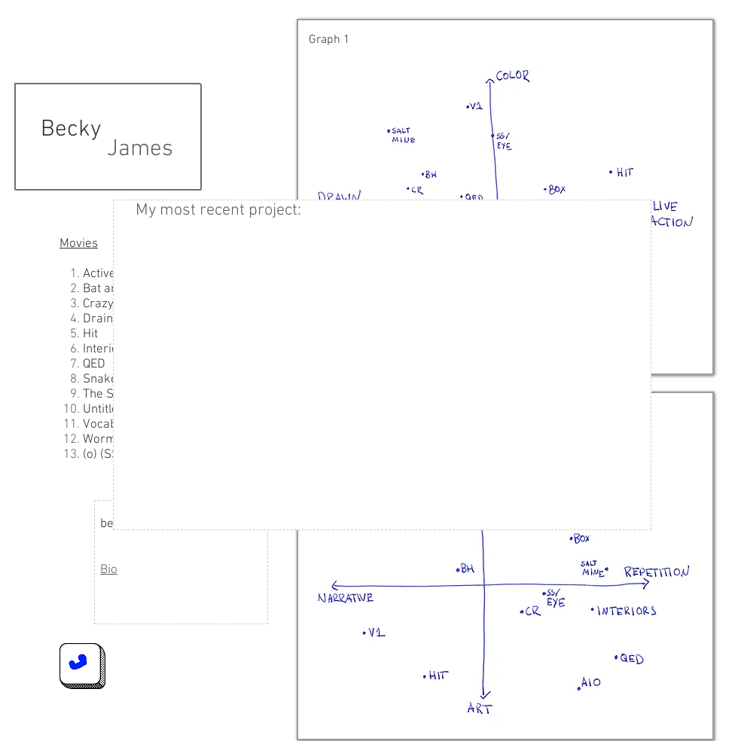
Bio (108, 570)
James (140, 149)
